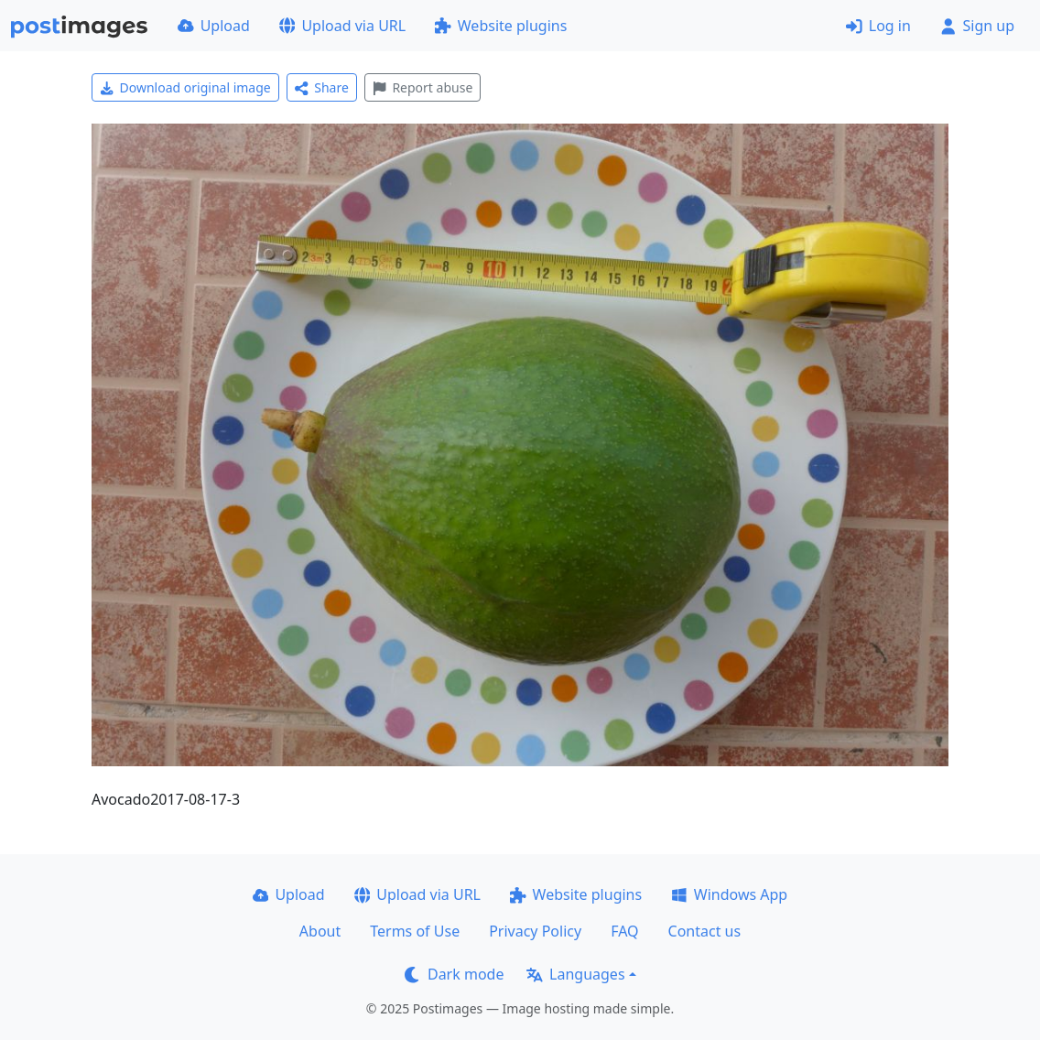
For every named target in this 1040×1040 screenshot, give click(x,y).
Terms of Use (415, 931)
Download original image (185, 87)
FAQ (624, 931)
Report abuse (422, 87)
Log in (878, 26)
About (320, 931)
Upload (214, 26)
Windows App (729, 894)
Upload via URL (342, 26)
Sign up (977, 26)
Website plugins (501, 26)
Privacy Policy (535, 931)
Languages (575, 974)
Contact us (705, 931)
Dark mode (454, 974)
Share (322, 87)
